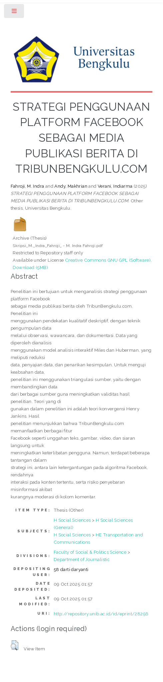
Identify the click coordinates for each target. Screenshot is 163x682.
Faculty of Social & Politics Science (90, 552)
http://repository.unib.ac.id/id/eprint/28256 (101, 613)
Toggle (14, 12)
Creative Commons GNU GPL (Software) (108, 260)
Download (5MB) (30, 267)
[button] (14, 645)
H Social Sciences (72, 520)
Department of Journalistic (82, 559)
